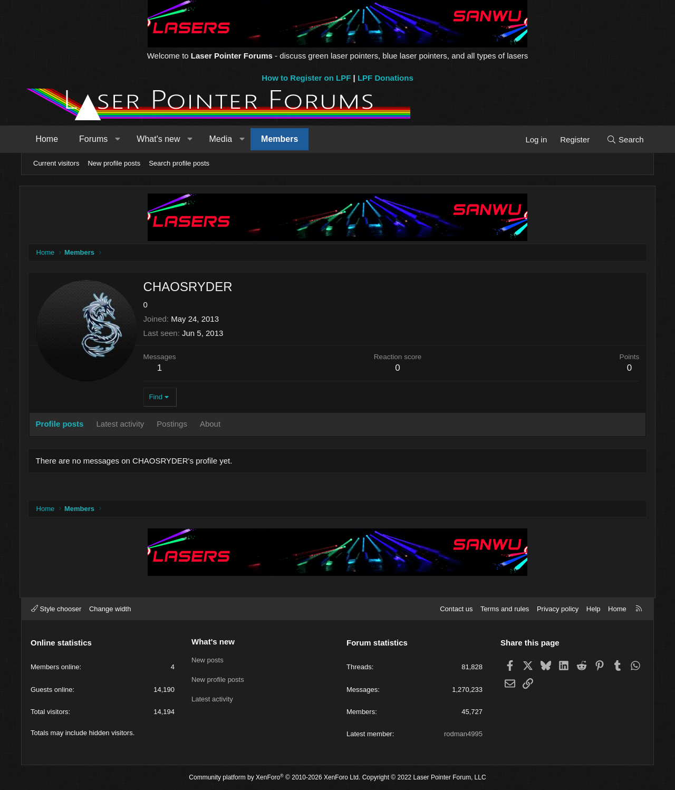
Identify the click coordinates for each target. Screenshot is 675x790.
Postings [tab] (174, 423)
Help (593, 609)
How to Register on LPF (306, 77)
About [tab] (211, 423)
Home (48, 138)
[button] (119, 139)
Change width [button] (110, 609)
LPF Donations (385, 77)
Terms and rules (504, 609)
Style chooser (56, 609)
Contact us (456, 609)
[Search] (624, 139)
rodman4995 (463, 734)
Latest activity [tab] (122, 423)
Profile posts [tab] (61, 423)
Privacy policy (557, 609)
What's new (159, 138)
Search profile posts (179, 163)
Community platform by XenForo (274, 777)
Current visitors (56, 163)
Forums (95, 138)
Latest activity (212, 698)
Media (222, 138)
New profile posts (114, 163)
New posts (207, 659)
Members (281, 138)
